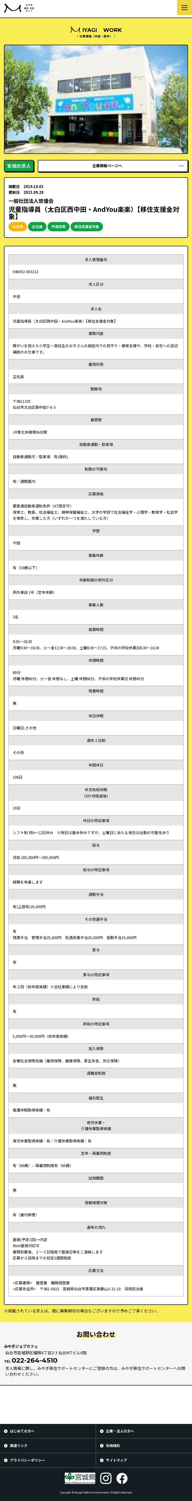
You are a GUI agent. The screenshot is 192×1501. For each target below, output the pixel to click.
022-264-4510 (35, 1360)
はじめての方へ (22, 1430)
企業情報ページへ (107, 165)
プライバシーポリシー (27, 1460)
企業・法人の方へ (120, 1430)
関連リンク (19, 1445)
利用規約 (113, 1445)
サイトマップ (116, 1460)
